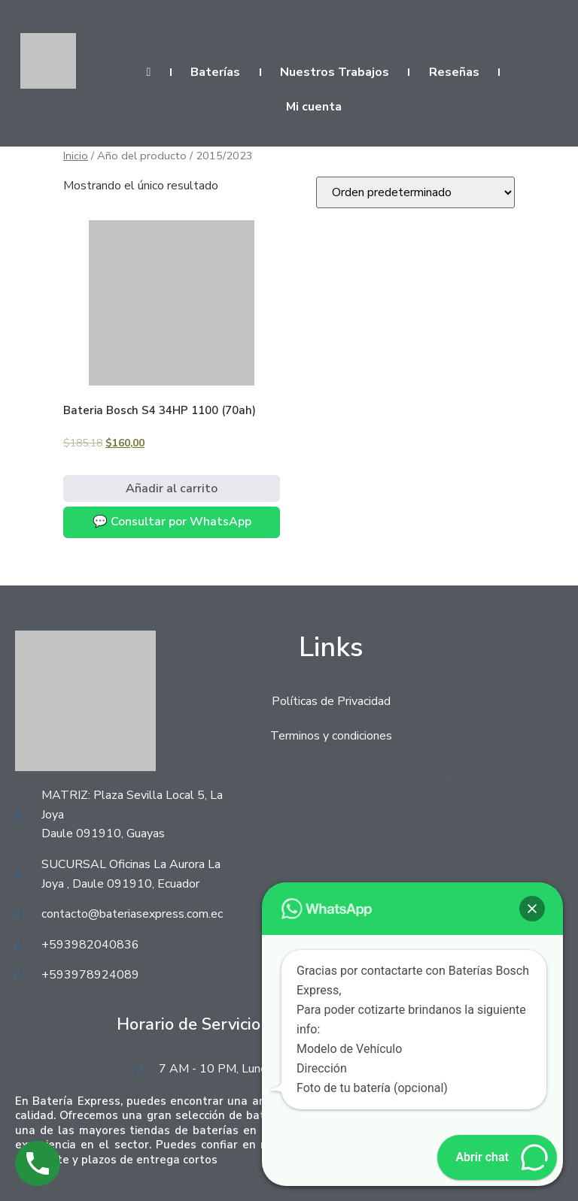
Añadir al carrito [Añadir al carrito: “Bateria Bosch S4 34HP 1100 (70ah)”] (172, 488)
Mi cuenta (314, 106)
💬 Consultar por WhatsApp (172, 521)
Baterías (215, 72)
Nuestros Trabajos (334, 72)
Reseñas (454, 72)
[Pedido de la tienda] (415, 192)
